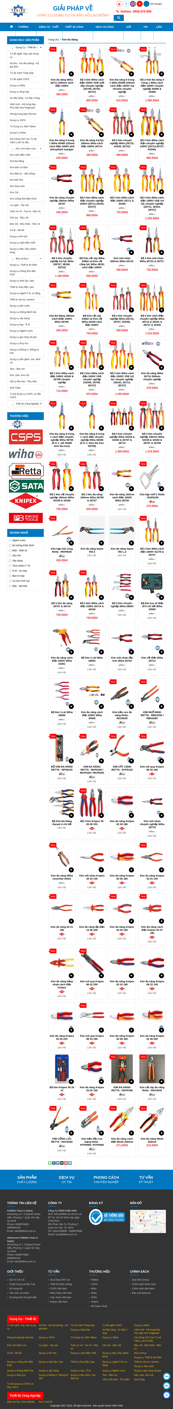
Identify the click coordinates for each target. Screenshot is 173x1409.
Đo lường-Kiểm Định (21, 545)
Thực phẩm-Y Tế (19, 565)
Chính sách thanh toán (144, 1284)
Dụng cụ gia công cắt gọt (23, 337)
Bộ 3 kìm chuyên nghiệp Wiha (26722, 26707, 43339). (122, 318)
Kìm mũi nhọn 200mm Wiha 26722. (122, 260)
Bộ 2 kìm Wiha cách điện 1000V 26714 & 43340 (92, 606)
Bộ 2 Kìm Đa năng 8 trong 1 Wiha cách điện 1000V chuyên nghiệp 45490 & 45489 (152, 85)
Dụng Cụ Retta (18, 132)
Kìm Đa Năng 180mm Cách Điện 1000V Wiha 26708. (62, 318)
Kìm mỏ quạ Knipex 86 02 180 (152, 768)
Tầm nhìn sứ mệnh (19, 1293)
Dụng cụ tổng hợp (19, 91)
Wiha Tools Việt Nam (61, 1293)
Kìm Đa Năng (17, 161)
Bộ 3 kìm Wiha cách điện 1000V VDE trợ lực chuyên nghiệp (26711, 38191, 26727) (152, 203)
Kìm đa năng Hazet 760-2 (92, 550)
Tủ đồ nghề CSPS (19, 79)
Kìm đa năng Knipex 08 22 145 (152, 983)
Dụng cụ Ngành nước (21, 330)
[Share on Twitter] (57, 1162)
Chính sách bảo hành (143, 1288)
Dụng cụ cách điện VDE (22, 242)
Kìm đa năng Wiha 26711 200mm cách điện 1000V (61, 82)
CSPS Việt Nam (58, 1288)
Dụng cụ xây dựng (20, 318)
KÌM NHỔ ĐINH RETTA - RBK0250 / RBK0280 (152, 715)
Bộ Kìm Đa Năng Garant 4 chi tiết (62, 823)
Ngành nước (17, 540)
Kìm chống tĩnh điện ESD (23, 198)
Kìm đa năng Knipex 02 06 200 (152, 1037)
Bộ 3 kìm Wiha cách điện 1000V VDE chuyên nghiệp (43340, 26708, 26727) (92, 379)
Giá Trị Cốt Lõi (16, 1279)
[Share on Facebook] (54, 1162)
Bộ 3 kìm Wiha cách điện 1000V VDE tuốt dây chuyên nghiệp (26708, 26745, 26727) (92, 85)
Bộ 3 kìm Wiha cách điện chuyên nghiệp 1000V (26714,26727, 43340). (152, 145)
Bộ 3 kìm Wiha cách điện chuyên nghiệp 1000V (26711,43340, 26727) (92, 202)
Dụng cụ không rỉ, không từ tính (24, 351)
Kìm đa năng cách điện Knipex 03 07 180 (152, 929)
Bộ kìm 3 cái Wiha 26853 (92, 659)
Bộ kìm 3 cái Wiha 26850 (62, 714)
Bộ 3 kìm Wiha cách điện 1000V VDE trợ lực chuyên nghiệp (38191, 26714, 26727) (122, 379)
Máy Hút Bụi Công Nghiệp (21, 1401)
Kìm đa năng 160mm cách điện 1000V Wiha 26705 (122, 497)
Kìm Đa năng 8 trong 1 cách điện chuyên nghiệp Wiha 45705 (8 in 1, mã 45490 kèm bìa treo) (62, 439)
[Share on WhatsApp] (50, 1162)
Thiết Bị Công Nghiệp (74, 31)
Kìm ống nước (17, 186)
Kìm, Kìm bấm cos (27, 149)
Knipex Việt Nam (59, 1301)
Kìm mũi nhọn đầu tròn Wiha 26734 (122, 659)
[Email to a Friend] (62, 1162)
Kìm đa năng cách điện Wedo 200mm (122, 1140)
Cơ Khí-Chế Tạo (19, 581)
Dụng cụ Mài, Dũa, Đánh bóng (23, 251)
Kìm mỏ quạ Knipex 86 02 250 (92, 983)
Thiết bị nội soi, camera (22, 299)
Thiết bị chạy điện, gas (22, 287)
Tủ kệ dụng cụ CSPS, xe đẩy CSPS (25, 396)
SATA (94, 1297)
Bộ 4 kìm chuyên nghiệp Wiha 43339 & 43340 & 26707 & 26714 (122, 438)
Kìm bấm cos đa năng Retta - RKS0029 (122, 715)
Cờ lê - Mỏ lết (17, 230)
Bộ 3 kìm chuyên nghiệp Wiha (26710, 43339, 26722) (122, 143)
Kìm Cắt (14, 192)
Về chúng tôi (15, 1288)
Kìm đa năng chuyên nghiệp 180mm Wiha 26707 (62, 200)
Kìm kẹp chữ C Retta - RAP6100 (152, 496)
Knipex (94, 1301)
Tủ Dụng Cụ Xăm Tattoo (23, 126)
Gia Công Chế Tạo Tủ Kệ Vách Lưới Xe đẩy (23, 141)
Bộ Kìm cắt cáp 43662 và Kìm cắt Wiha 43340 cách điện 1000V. (92, 320)
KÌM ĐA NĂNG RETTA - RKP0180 (122, 1089)
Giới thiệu (131, 31)
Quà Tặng (15, 387)
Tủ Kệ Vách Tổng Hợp (22, 73)
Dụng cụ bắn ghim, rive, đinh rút (25, 361)
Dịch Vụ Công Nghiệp (105, 31)
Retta (94, 1293)
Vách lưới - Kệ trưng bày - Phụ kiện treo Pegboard (23, 106)
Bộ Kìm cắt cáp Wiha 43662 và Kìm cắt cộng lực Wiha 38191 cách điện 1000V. (91, 263)
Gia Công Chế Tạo (60, 1279)
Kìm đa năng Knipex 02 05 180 (122, 823)
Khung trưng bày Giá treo (23, 114)
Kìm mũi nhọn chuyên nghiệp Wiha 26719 (152, 824)
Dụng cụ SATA (18, 120)
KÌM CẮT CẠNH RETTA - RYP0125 (122, 768)
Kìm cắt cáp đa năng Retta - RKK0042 (152, 1089)
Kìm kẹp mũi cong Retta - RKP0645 (62, 550)
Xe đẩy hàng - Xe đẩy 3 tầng (25, 98)
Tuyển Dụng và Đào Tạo (22, 1284)
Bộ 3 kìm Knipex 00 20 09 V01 (92, 823)
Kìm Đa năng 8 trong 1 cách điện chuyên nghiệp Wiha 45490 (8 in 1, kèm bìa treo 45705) (92, 439)
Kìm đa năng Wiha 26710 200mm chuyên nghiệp (152, 376)
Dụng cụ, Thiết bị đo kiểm (23, 264)
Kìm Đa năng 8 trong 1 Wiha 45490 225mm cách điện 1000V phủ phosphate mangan (62, 145)
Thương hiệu (23, 31)
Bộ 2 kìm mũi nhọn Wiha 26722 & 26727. (152, 260)
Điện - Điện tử (18, 550)
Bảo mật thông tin (141, 1293)
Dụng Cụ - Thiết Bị (49, 31)
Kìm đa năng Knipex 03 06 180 (122, 877)
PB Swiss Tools (99, 1306)
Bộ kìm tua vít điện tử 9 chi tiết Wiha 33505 (152, 606)
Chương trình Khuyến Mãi (22, 1297)
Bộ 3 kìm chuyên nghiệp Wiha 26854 (122, 605)
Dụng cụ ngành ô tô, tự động (25, 293)
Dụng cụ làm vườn (20, 305)
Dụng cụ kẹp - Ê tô (20, 324)
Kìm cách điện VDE (20, 154)
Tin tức (145, 31)
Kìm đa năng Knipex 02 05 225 (62, 1037)
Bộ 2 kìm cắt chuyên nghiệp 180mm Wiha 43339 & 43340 (62, 497)
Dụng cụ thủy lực (19, 343)
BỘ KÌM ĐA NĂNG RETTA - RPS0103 (62, 768)
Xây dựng (15, 560)
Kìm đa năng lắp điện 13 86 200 (92, 928)
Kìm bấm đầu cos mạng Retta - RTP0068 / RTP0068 (92, 1141)
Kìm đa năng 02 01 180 (62, 928)
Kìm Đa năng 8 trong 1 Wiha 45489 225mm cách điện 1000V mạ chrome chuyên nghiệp (122, 85)
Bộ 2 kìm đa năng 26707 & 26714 (61, 605)
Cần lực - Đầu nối (19, 217)
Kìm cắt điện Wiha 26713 (152, 659)
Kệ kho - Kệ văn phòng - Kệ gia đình (24, 65)
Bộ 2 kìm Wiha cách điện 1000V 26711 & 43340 (122, 200)
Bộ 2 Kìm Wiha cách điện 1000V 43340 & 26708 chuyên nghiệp (62, 378)
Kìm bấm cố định (19, 167)
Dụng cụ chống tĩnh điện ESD (23, 273)
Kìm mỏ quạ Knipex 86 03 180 (92, 1037)
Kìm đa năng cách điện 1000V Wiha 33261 (62, 660)
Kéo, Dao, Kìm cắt (19, 375)
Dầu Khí (15, 555)
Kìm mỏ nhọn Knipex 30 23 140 (92, 877)
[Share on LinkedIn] (70, 1162)
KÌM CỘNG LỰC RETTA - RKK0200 (62, 1140)
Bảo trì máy (16, 575)
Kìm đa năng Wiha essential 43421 (62, 877)
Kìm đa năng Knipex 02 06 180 (122, 1037)
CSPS (94, 1284)
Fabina (94, 1279)
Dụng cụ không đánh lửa (23, 312)
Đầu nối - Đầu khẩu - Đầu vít (25, 224)
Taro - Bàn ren (17, 369)
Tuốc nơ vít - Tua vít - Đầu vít (25, 211)
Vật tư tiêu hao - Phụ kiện (23, 381)
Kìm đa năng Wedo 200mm (152, 1140)
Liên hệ (159, 31)
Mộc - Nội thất (18, 586)
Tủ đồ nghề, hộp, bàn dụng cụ (24, 55)
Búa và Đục (27, 259)
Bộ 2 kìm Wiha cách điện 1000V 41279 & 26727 (152, 551)
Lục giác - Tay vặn (19, 205)
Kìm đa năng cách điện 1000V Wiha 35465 (92, 715)
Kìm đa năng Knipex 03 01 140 (152, 877)
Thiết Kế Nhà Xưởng (61, 1284)
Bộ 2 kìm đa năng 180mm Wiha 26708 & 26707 (92, 497)
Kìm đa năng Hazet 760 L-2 (122, 550)
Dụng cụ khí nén (18, 236)
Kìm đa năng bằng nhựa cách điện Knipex (62, 984)
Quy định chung (140, 1279)
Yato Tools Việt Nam (60, 1297)
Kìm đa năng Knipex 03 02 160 (92, 1089)
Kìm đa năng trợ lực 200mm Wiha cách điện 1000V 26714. (92, 143)
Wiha (93, 1288)
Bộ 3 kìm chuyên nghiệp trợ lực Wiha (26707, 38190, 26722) (61, 263)
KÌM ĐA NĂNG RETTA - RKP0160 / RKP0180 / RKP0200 (92, 769)
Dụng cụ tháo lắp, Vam (22, 280)
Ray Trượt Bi (45, 1401)
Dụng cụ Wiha (17, 85)
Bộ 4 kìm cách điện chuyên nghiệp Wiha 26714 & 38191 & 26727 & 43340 (152, 320)
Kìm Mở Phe (16, 180)
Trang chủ (53, 39)
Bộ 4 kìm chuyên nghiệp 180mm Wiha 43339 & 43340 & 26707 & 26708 (152, 438)
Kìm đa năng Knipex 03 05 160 (122, 928)
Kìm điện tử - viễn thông (22, 173)
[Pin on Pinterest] (66, 1162)
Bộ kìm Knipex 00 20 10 (62, 1089)
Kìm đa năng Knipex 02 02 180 (122, 983)
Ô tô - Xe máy (18, 570)
